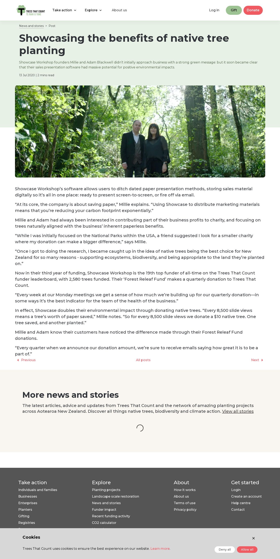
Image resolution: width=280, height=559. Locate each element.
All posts (143, 360)
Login (236, 490)
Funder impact (104, 510)
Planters (25, 510)
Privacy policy (185, 510)
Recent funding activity (111, 516)
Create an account (246, 496)
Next (258, 360)
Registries (26, 523)
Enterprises (27, 503)
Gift (234, 10)
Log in (214, 10)
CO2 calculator (104, 523)
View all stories (238, 411)
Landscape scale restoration (115, 496)
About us (181, 496)
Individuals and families (37, 490)
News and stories (31, 26)
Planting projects (106, 490)
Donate (253, 10)
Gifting (23, 516)
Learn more (160, 549)
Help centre (240, 503)
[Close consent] (253, 538)
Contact (238, 510)
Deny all (225, 549)
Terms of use (184, 503)
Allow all (247, 549)
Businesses (27, 496)
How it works (185, 490)
